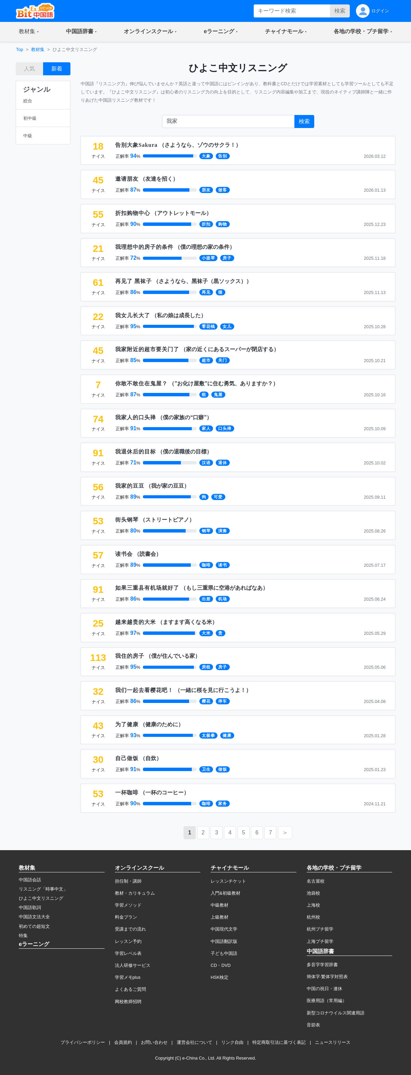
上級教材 (219, 917)
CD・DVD (221, 965)
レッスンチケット (228, 881)
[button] (29, 32)
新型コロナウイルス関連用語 (335, 1012)
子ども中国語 (224, 953)
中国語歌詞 (30, 907)
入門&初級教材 (225, 893)
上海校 (313, 905)
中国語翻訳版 (224, 941)
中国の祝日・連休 (324, 988)
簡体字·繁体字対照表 (327, 976)
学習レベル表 (128, 953)
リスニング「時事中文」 (43, 889)
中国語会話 (30, 879)
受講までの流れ (130, 929)
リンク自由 (232, 1042)
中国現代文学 (224, 929)
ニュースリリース (332, 1042)
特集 (23, 935)
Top (19, 49)
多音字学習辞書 (322, 964)
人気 (29, 69)
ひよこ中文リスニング (41, 898)
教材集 (37, 49)
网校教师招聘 (128, 1001)
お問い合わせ (154, 1042)
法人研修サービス (132, 965)
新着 (56, 69)
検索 (339, 11)
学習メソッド (128, 905)
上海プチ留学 (320, 941)
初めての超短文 (34, 926)
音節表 (313, 1024)
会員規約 (123, 1042)
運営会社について (194, 1042)
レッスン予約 (128, 941)
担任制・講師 (128, 881)
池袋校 (313, 893)
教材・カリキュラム (135, 893)
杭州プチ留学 (320, 929)
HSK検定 (219, 977)
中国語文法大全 (34, 916)
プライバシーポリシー (83, 1042)
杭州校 (313, 917)
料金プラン (126, 917)
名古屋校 (315, 881)
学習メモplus (128, 977)
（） (178, 145)
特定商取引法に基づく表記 (279, 1042)
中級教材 (219, 905)
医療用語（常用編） (327, 1000)
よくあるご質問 (130, 989)
